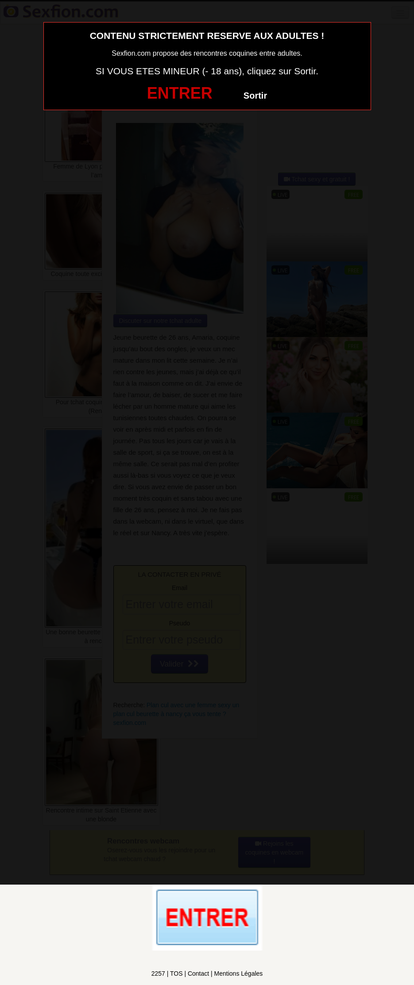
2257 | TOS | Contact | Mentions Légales (207, 973)
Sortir (255, 95)
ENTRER (180, 93)
